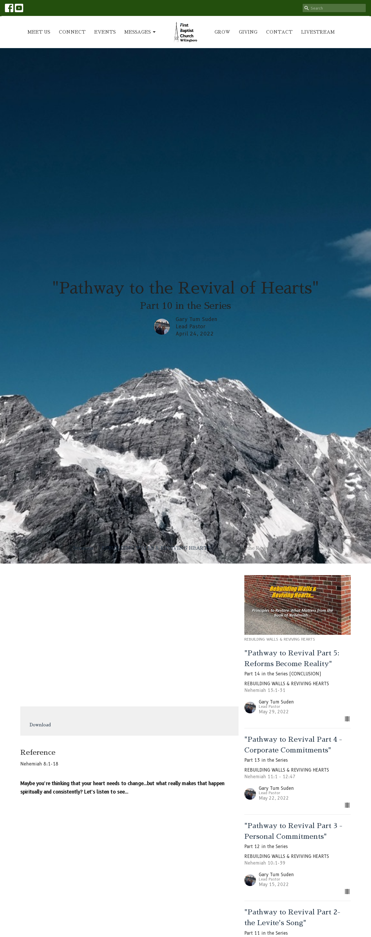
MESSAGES (140, 32)
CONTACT (279, 32)
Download (40, 725)
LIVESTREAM (318, 32)
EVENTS (105, 32)
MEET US (39, 32)
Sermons (83, 548)
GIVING (248, 32)
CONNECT (72, 32)
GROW (222, 32)
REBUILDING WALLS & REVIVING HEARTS (156, 548)
